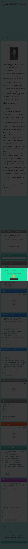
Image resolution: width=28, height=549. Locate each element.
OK (14, 276)
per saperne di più (14, 278)
